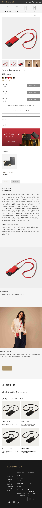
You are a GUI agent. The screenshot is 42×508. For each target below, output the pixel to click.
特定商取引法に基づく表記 (21, 495)
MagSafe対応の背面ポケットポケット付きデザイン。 (30, 440)
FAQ (18, 476)
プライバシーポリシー (21, 490)
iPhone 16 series (14, 15)
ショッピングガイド (21, 479)
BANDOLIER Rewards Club (10, 489)
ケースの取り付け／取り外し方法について (21, 110)
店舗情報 (9, 484)
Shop (7, 368)
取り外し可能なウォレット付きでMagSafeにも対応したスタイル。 (30, 413)
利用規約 (19, 486)
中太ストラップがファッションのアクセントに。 (11, 440)
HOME (2, 15)
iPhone (7, 15)
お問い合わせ (21, 483)
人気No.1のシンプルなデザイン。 (11, 413)
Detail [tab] (6, 181)
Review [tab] (15, 181)
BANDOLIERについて (10, 480)
